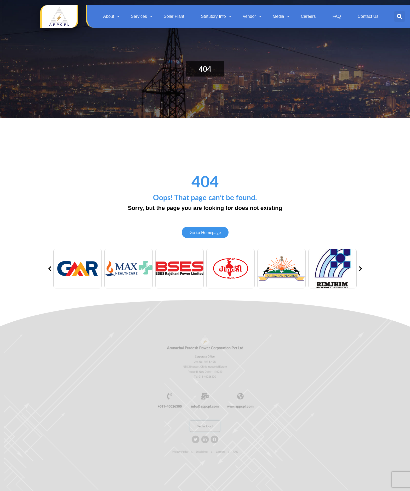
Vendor (249, 16)
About (108, 16)
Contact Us (368, 16)
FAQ (337, 16)
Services (139, 16)
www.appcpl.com (235, 405)
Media (278, 16)
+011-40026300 (174, 405)
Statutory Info (213, 16)
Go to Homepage (205, 232)
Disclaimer (202, 444)
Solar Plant (174, 16)
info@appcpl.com (205, 405)
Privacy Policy (183, 444)
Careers (308, 16)
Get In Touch (205, 423)
